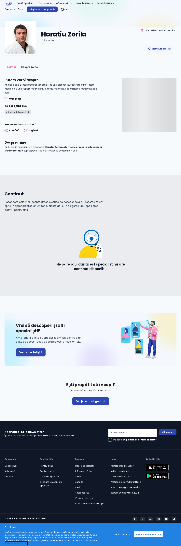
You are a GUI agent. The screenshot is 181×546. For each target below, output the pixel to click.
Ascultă (79, 482)
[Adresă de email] (132, 433)
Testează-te (82, 492)
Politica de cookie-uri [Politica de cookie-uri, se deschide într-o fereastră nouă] (16, 543)
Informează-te (83, 471)
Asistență (10, 471)
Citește (79, 476)
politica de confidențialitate (141, 439)
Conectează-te (14, 9)
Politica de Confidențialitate (125, 482)
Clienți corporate (49, 476)
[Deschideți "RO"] (65, 9)
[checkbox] (132, 440)
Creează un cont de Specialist (51, 483)
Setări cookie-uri (119, 471)
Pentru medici (47, 471)
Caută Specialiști (84, 465)
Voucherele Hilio (84, 498)
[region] (90, 534)
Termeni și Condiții (120, 476)
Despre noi (11, 465)
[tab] (12, 67)
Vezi (77, 487)
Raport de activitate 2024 (124, 492)
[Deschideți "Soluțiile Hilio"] (85, 3)
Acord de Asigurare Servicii (125, 487)
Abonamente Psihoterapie (89, 503)
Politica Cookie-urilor (122, 465)
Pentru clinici (47, 465)
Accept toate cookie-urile (148, 534)
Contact (9, 476)
